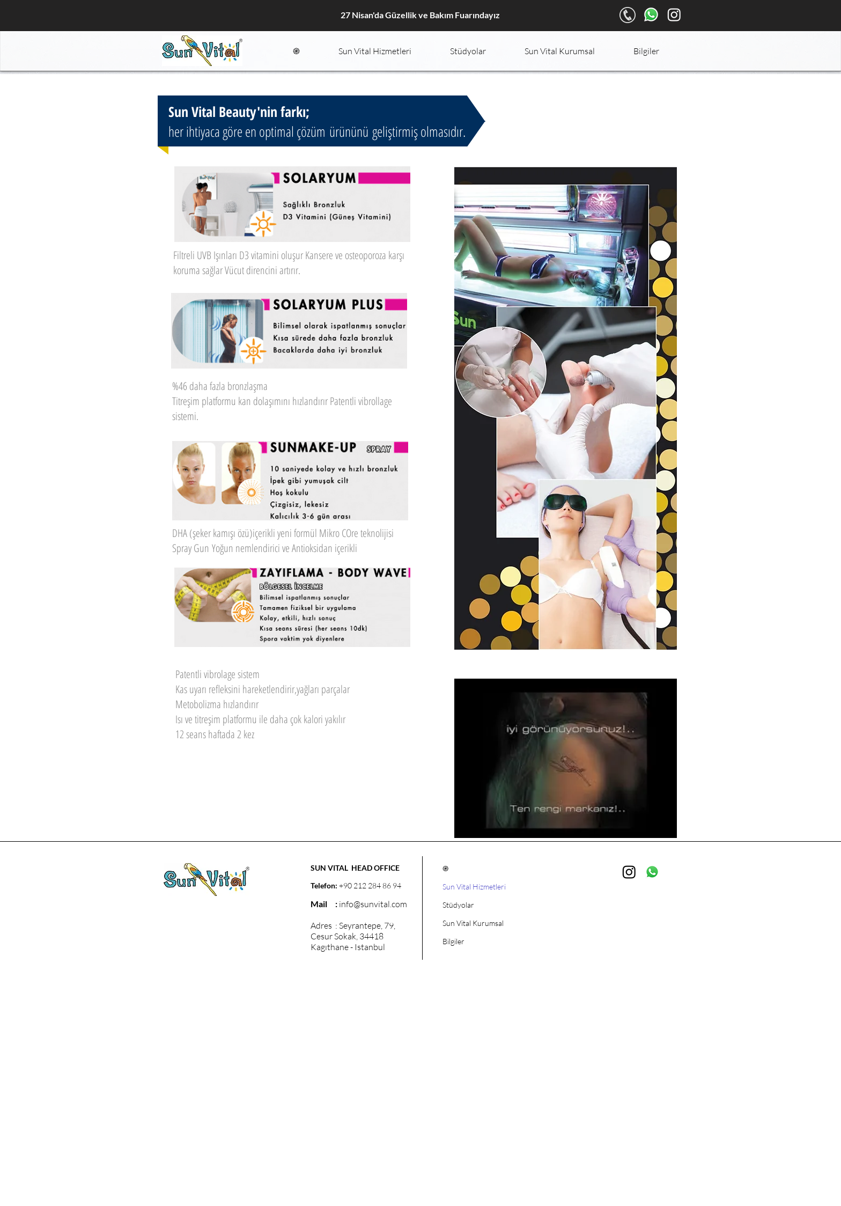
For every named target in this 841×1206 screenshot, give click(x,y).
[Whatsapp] (651, 14)
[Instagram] (674, 14)
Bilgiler (453, 941)
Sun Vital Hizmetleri (474, 886)
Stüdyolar (458, 904)
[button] (375, 51)
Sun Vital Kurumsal (473, 923)
